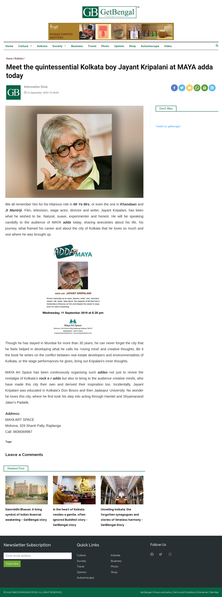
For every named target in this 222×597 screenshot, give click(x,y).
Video (168, 46)
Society (57, 46)
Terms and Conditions (185, 592)
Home (9, 46)
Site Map (214, 592)
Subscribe (12, 563)
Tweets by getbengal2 (168, 126)
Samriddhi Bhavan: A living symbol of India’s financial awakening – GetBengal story (26, 514)
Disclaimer (202, 592)
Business (77, 46)
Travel (92, 46)
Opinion (119, 46)
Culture (23, 46)
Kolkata (42, 46)
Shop (132, 46)
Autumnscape (150, 46)
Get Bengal (146, 592)
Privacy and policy (162, 592)
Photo (105, 46)
